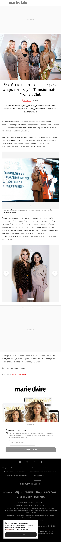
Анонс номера (24, 468)
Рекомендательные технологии (16, 476)
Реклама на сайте (38, 468)
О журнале (6, 468)
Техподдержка (38, 476)
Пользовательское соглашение (14, 472)
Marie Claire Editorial (19, 374)
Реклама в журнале (52, 468)
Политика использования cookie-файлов (43, 472)
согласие (8, 529)
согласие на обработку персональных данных (29, 433)
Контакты (14, 468)
